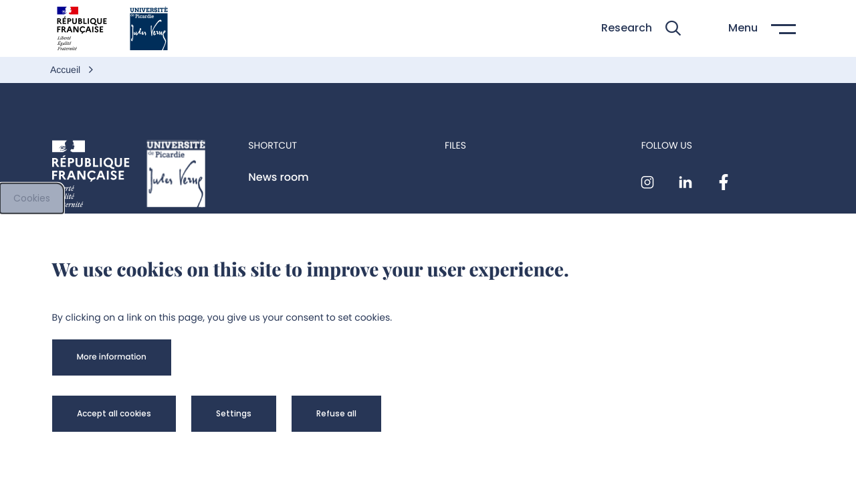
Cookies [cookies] (31, 198)
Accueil (66, 69)
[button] (641, 28)
